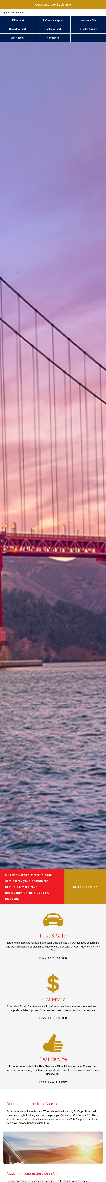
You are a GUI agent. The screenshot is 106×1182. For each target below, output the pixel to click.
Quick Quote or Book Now (53, 4)
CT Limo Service (15, 12)
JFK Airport (17, 20)
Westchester (17, 37)
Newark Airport (17, 29)
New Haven (53, 37)
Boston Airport (53, 29)
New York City (88, 20)
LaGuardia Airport (53, 20)
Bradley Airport (88, 29)
